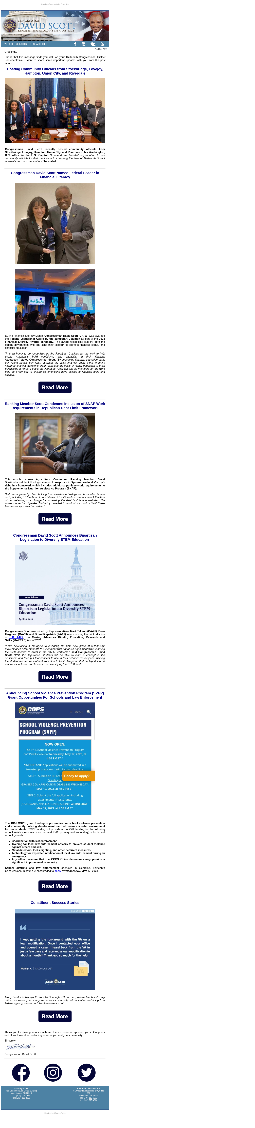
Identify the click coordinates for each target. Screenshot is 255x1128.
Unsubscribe (49, 1113)
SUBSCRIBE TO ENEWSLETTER (31, 44)
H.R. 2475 (16, 637)
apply (57, 871)
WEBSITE (9, 44)
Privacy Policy (60, 1113)
